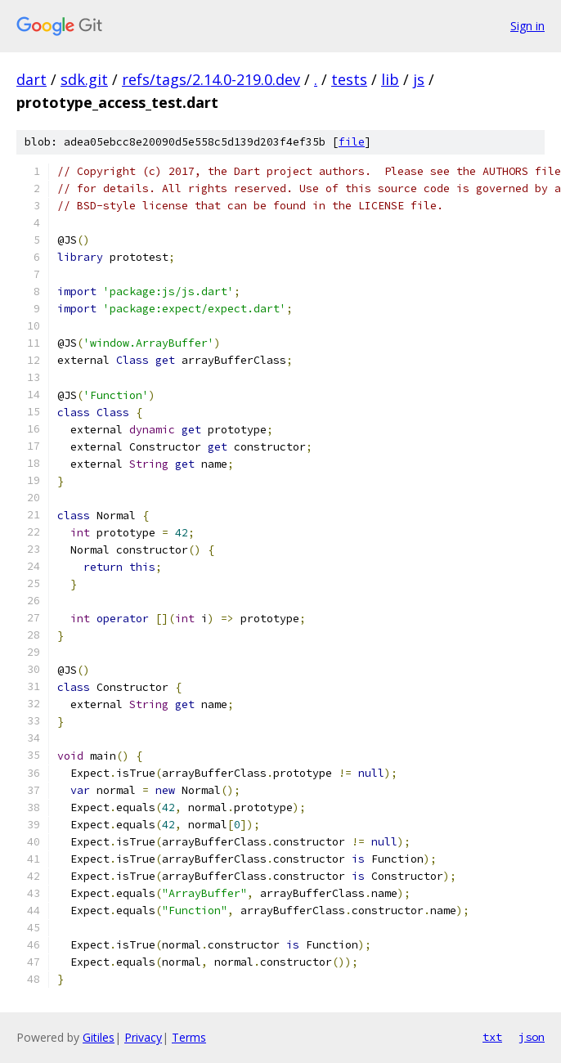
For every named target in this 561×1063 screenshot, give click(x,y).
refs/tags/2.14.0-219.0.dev (211, 79)
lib (390, 79)
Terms (189, 1037)
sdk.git (84, 79)
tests (349, 79)
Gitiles (98, 1037)
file (352, 142)
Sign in (527, 26)
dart (31, 79)
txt (492, 1036)
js (418, 79)
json (531, 1036)
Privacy (143, 1037)
